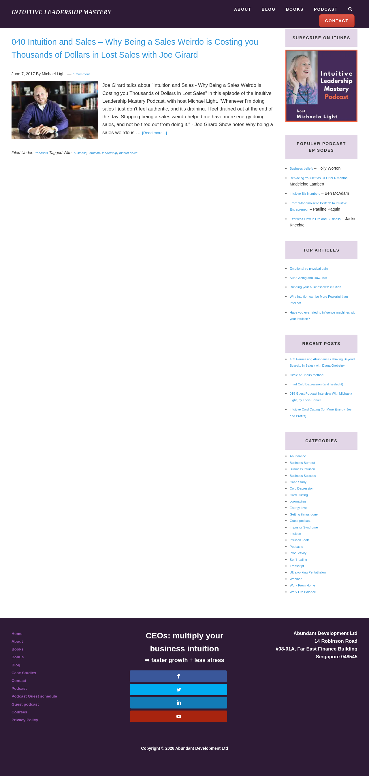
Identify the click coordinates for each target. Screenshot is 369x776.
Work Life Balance (306, 604)
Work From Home (305, 598)
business (85, 165)
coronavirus (300, 514)
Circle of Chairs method (311, 387)
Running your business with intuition (322, 293)
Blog (17, 677)
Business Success (306, 488)
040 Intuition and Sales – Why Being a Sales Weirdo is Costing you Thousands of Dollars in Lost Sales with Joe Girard (141, 54)
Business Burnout (305, 475)
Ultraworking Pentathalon (312, 585)
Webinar (297, 591)
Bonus (19, 669)
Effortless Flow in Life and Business (321, 225)
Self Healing (301, 572)
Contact (21, 693)
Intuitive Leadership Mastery (74, 12)
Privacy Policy (28, 732)
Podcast (21, 701)
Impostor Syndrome (307, 539)
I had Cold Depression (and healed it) (323, 397)
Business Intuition (305, 481)
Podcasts (43, 165)
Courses (21, 725)
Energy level (301, 520)
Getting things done (307, 527)
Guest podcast (303, 533)
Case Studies (27, 685)
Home (18, 646)
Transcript (299, 578)
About (19, 654)
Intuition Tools (302, 552)
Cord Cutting (301, 507)
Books (19, 662)
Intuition (297, 546)
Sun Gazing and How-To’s (313, 284)
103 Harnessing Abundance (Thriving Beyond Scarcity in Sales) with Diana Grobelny (323, 371)
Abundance (300, 468)
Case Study (300, 494)
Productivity (300, 565)
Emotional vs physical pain (313, 274)
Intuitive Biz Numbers (309, 193)
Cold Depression (305, 501)
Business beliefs (304, 168)
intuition (102, 165)
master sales (143, 165)
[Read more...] (157, 145)
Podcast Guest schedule (40, 709)
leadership (120, 165)
